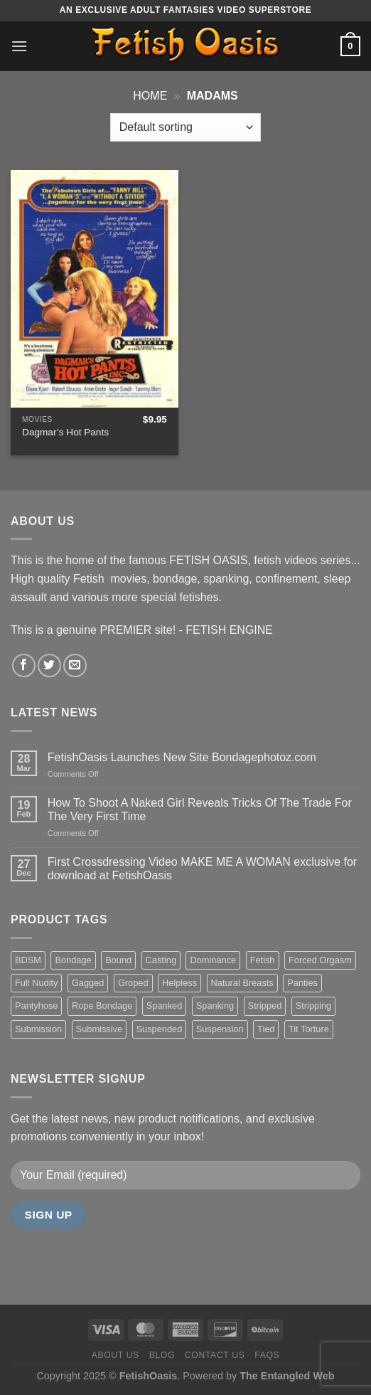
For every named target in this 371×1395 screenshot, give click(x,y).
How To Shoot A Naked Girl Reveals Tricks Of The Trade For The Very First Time (200, 809)
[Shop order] (185, 127)
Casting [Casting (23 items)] (161, 960)
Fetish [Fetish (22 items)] (262, 960)
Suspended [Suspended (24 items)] (159, 1029)
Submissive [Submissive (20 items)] (99, 1029)
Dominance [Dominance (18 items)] (213, 960)
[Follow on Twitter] (49, 665)
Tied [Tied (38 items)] (265, 1029)
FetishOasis (148, 1375)
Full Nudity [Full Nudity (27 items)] (36, 982)
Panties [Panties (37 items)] (302, 982)
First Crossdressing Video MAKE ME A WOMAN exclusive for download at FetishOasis (202, 868)
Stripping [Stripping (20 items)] (314, 1005)
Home (150, 96)
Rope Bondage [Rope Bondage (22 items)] (102, 1005)
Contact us (215, 1355)
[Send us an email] (75, 665)
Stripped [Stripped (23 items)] (265, 1005)
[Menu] (19, 45)
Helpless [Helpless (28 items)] (179, 982)
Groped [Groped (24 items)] (133, 982)
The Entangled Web (287, 1375)
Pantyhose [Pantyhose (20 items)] (36, 1005)
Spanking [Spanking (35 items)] (215, 1005)
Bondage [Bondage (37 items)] (73, 960)
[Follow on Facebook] (24, 665)
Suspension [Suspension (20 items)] (220, 1029)
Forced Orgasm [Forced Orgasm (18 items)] (320, 960)
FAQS (266, 1355)
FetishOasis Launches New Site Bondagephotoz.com (182, 757)
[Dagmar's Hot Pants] (94, 289)
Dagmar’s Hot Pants (65, 432)
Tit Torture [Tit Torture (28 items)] (309, 1029)
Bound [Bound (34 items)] (118, 960)
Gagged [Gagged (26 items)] (88, 982)
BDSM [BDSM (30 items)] (28, 960)
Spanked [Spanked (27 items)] (164, 1005)
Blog (162, 1355)
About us (115, 1355)
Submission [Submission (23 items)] (38, 1029)
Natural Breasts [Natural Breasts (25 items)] (242, 982)
